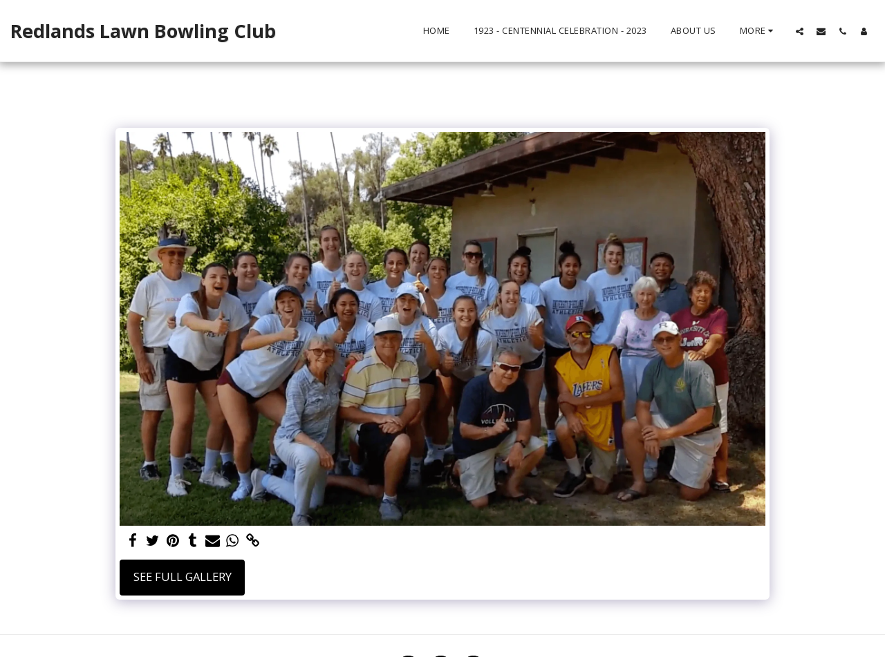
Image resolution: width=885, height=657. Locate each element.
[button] (800, 31)
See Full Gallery (182, 576)
